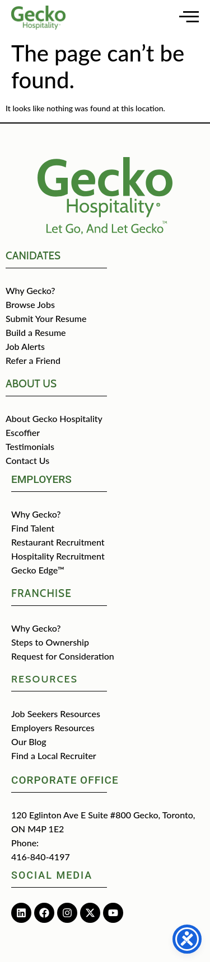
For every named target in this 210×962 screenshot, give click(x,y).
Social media (51, 875)
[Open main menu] (189, 16)
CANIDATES (33, 255)
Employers (41, 479)
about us (31, 383)
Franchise (41, 593)
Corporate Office (65, 780)
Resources (44, 679)
